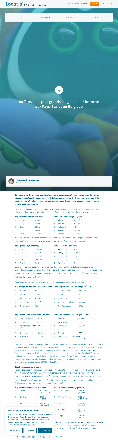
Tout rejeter (30, 430)
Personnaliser (15, 430)
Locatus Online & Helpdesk (78, 3)
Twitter (59, 437)
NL (112, 3)
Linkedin (36, 437)
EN (103, 3)
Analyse (44, 17)
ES (107, 3)
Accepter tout (45, 430)
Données (70, 17)
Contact (95, 3)
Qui (20, 17)
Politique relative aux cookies (25, 425)
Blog (97, 17)
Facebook (48, 437)
